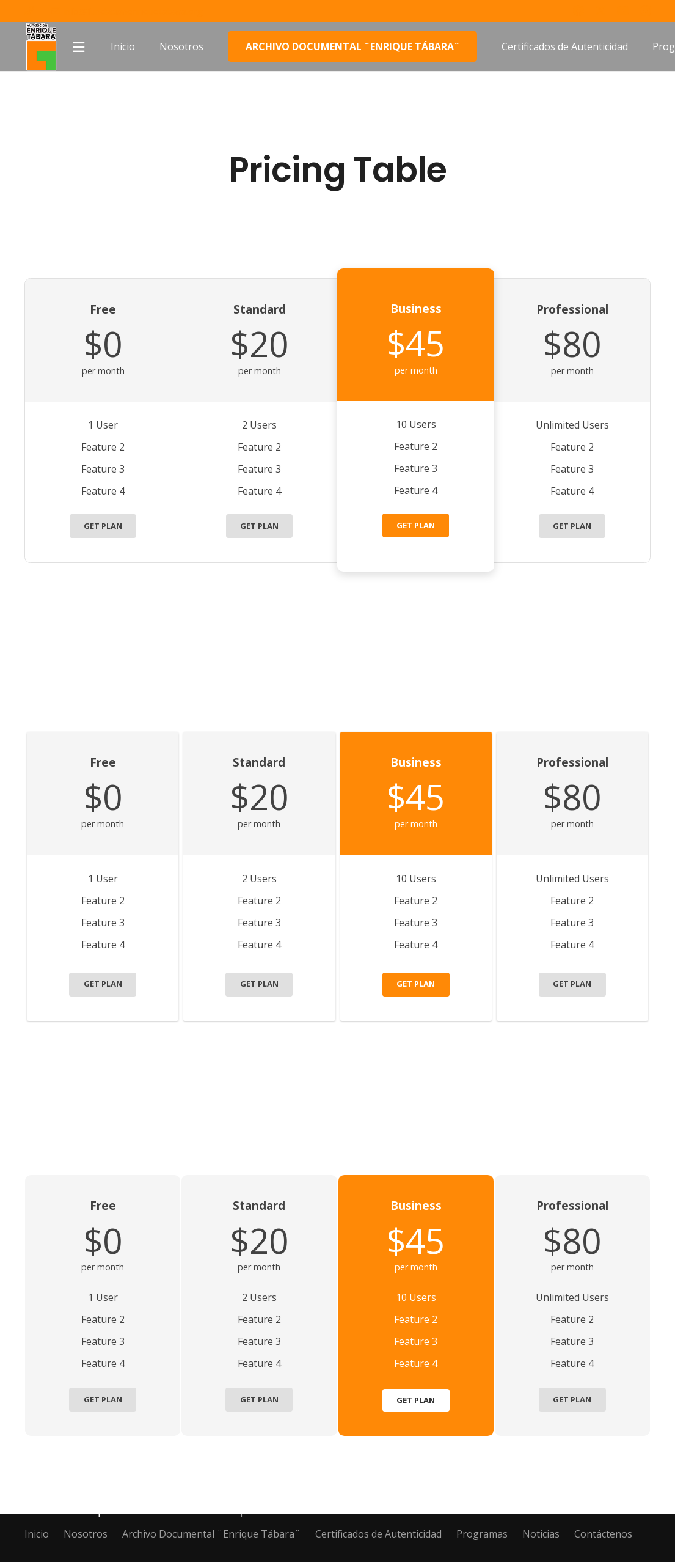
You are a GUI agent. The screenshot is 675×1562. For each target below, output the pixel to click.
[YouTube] (623, 10)
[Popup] (78, 47)
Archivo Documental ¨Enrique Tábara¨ (211, 1534)
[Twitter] (600, 10)
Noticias (541, 1534)
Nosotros (86, 1534)
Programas (482, 1534)
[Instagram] (645, 11)
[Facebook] (578, 10)
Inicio (36, 1534)
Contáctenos (603, 1534)
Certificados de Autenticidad (378, 1534)
